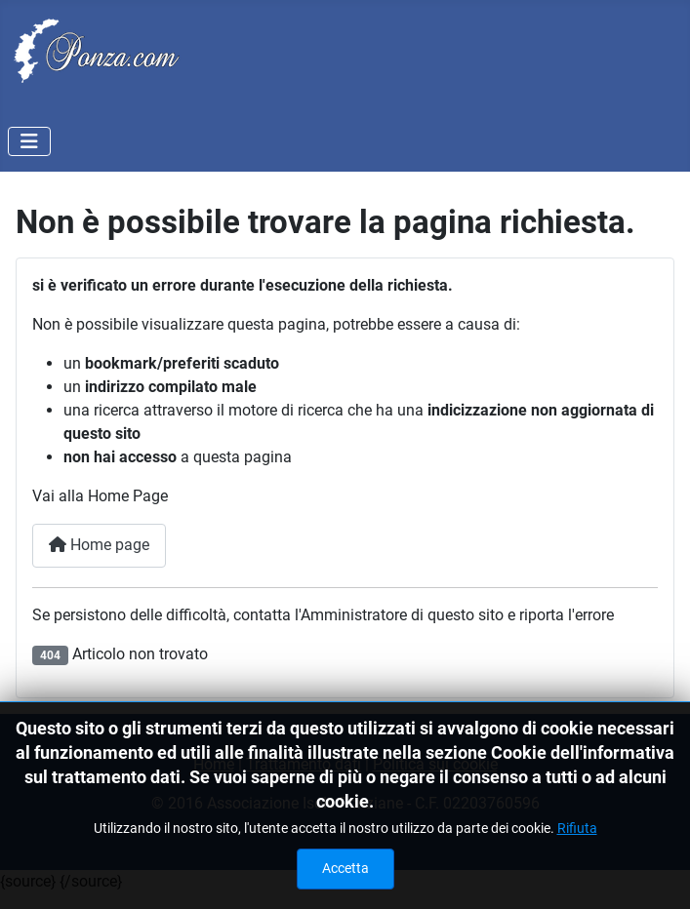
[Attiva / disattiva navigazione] (29, 141)
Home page (99, 544)
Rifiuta (577, 828)
